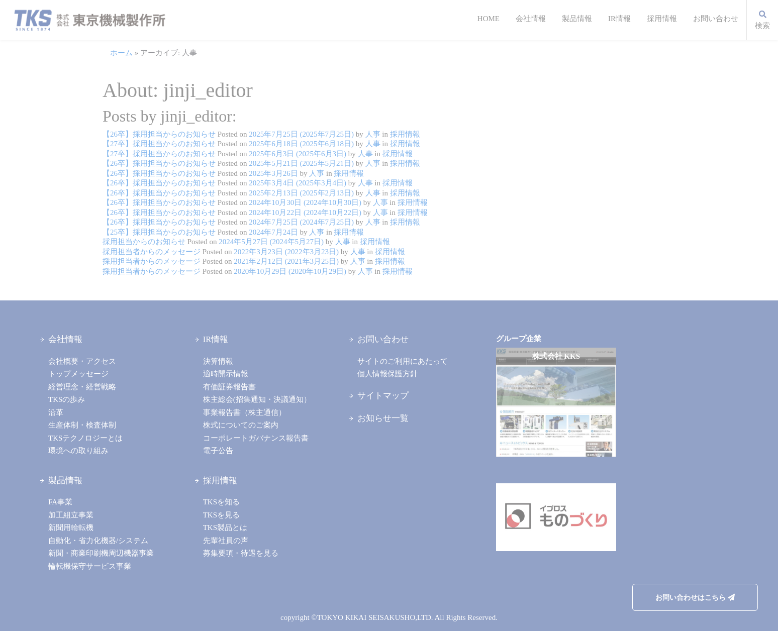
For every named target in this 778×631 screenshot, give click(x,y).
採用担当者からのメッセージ (152, 252)
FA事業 (60, 502)
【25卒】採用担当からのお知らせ (159, 232)
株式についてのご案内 (240, 425)
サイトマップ (383, 395)
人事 (371, 134)
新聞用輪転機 (70, 527)
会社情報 (531, 19)
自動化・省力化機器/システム (98, 541)
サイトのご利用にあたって (402, 361)
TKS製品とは (225, 527)
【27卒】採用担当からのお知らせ (159, 144)
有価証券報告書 (229, 387)
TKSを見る (221, 515)
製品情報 (577, 19)
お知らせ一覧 (383, 418)
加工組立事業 (70, 515)
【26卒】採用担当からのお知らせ (159, 134)
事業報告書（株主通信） (244, 412)
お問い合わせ (715, 19)
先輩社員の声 (225, 541)
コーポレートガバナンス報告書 (256, 438)
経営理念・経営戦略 (82, 387)
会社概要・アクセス (82, 361)
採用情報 (662, 19)
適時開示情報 (225, 374)
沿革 (55, 412)
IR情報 (619, 19)
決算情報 (218, 361)
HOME (488, 19)
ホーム (121, 53)
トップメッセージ (78, 374)
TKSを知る (221, 502)
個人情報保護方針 (387, 374)
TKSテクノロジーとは (85, 438)
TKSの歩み (66, 399)
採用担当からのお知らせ (144, 242)
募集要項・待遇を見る (240, 553)
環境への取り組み (78, 451)
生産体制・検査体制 (82, 425)
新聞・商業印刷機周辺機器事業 (101, 553)
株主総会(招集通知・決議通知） (257, 399)
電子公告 (218, 451)
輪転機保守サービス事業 (89, 566)
